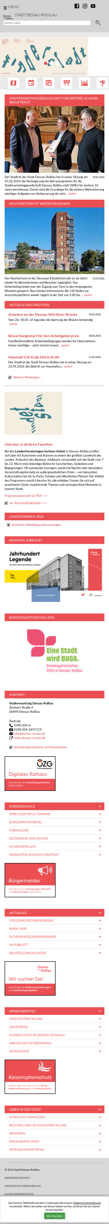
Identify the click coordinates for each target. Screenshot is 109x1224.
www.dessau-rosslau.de (29, 738)
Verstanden (54, 1216)
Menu (13, 6)
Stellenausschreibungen (31, 920)
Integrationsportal (27, 1149)
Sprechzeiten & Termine (30, 814)
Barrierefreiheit (17, 1177)
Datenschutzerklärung (87, 1203)
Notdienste (19, 1051)
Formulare (19, 830)
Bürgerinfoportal (25, 822)
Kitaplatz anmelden (27, 1117)
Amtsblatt (18, 945)
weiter (72, 193)
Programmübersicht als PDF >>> (26, 496)
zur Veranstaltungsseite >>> (28, 503)
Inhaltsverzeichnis (19, 1194)
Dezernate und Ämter (28, 838)
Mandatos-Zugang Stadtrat (34, 854)
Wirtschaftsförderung (30, 1043)
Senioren (17, 1133)
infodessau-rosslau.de (29, 733)
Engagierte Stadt (24, 1141)
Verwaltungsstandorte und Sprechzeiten (40, 747)
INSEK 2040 (18, 928)
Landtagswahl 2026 (26, 516)
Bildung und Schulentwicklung (38, 1125)
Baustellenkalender (27, 953)
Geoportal (18, 1027)
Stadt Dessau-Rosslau (36, 15)
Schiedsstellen (22, 846)
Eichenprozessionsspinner (32, 937)
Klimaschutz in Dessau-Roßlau (37, 1035)
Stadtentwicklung (26, 1019)
